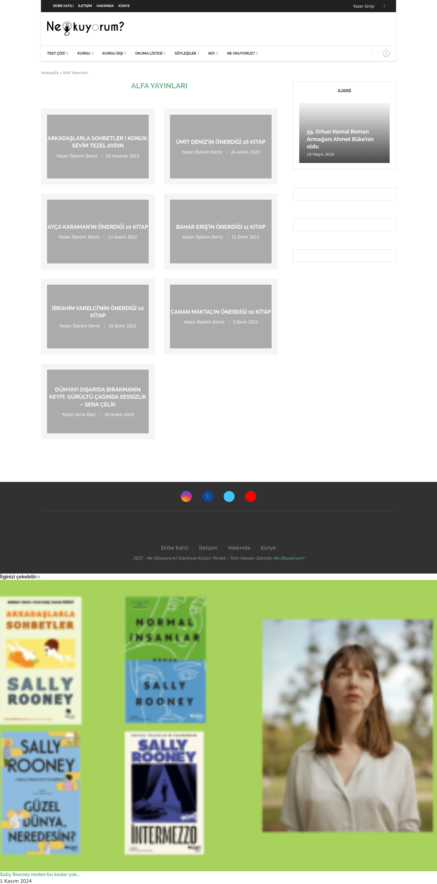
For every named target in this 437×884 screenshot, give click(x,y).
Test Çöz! (56, 53)
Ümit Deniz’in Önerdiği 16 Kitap (221, 142)
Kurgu (83, 53)
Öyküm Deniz (83, 155)
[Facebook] (384, 6)
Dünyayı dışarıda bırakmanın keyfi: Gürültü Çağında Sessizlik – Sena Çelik (98, 397)
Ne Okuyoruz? (241, 53)
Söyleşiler (185, 53)
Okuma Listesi (148, 53)
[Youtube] (250, 496)
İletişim (85, 6)
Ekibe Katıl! (63, 6)
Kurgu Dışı (112, 53)
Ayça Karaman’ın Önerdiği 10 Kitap (98, 227)
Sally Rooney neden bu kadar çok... (40, 874)
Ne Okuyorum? (289, 558)
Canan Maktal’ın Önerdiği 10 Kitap (221, 312)
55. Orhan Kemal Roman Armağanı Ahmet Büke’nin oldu (340, 139)
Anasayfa (50, 72)
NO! (211, 53)
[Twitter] (229, 496)
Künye (124, 6)
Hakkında (105, 6)
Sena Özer (85, 414)
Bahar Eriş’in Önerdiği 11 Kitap (220, 227)
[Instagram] (186, 496)
